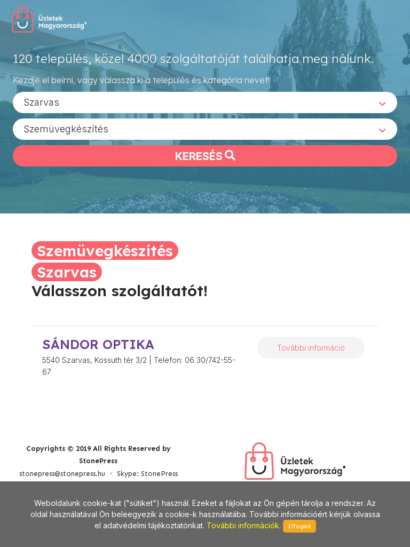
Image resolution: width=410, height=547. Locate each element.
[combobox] (205, 102)
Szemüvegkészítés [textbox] (65, 128)
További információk (243, 525)
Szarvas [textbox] (41, 101)
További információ (311, 347)
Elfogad (299, 526)
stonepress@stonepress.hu (62, 474)
